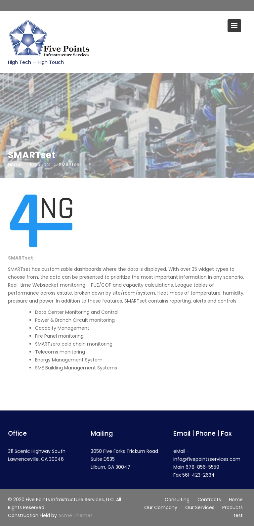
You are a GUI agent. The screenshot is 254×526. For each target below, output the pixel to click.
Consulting (177, 499)
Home (236, 499)
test (238, 515)
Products (232, 507)
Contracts (209, 499)
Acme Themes (75, 515)
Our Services (199, 507)
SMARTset (20, 258)
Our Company (160, 507)
